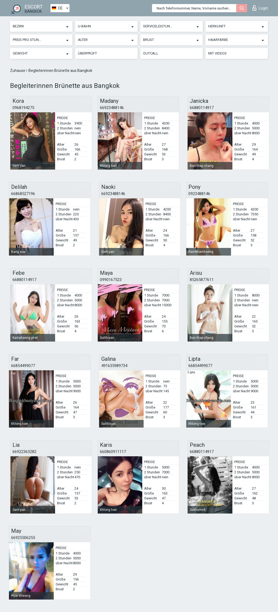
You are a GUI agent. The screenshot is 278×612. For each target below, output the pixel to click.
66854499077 (23, 365)
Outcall (150, 53)
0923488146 (199, 193)
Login (260, 8)
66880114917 (202, 107)
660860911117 (113, 451)
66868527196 (23, 193)
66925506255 (23, 537)
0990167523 (111, 279)
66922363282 (24, 451)
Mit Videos (217, 53)
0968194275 (23, 107)
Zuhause (18, 70)
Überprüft (87, 53)
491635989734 (114, 365)
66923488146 (112, 107)
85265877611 (202, 279)
